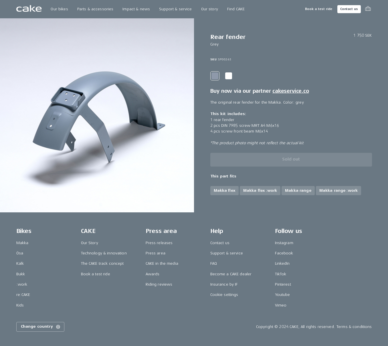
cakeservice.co (290, 91)
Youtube (282, 294)
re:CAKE (23, 294)
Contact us (349, 9)
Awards (153, 274)
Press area (155, 253)
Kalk (20, 263)
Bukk (20, 274)
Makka (22, 243)
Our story (209, 9)
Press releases (159, 243)
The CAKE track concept (102, 263)
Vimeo (281, 305)
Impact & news (136, 9)
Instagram (284, 243)
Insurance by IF (224, 284)
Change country (41, 327)
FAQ (213, 263)
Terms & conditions (354, 327)
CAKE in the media (162, 263)
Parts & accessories (95, 9)
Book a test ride (318, 9)
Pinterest (283, 284)
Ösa (19, 253)
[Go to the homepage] (29, 9)
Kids (20, 305)
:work (21, 284)
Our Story (89, 243)
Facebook (284, 253)
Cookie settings (224, 294)
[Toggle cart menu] (368, 9)
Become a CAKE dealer (231, 274)
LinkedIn (282, 263)
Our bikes (59, 9)
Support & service (175, 9)
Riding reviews (159, 284)
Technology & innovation (104, 253)
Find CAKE (236, 9)
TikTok (280, 274)
